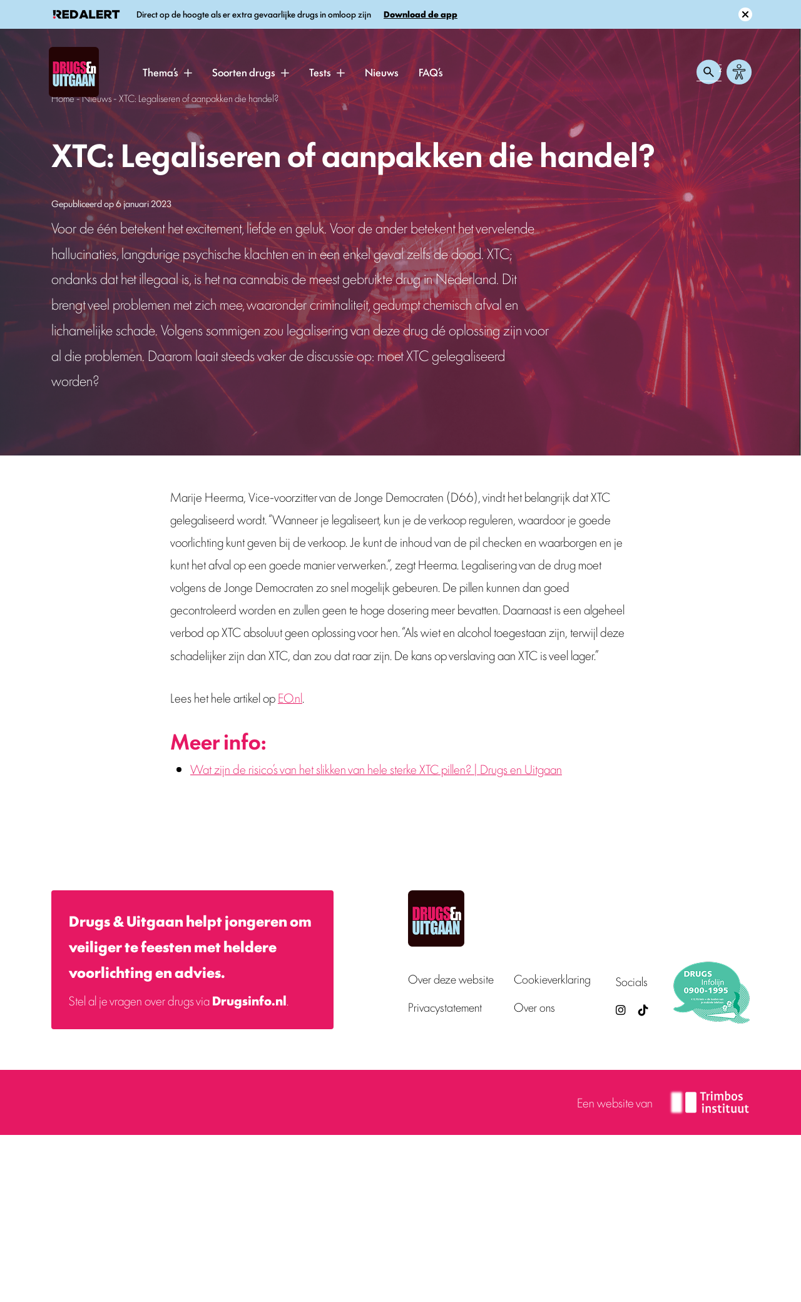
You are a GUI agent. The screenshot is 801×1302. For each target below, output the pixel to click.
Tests (320, 71)
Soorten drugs (243, 71)
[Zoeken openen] (709, 71)
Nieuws (382, 71)
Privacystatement (445, 1007)
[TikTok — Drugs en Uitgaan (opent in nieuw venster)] (642, 1009)
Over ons (534, 1007)
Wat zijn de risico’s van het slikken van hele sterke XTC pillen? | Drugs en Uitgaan (376, 769)
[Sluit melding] (745, 14)
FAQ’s (431, 71)
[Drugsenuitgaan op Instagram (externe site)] (621, 1009)
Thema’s (160, 71)
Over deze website (451, 978)
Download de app (420, 14)
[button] (187, 72)
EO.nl (290, 697)
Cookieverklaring (552, 978)
